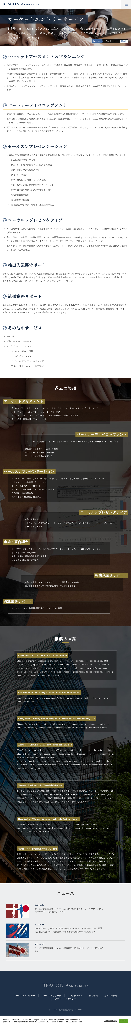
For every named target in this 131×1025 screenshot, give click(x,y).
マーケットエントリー (24, 996)
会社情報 (93, 996)
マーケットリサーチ (51, 996)
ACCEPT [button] (123, 1021)
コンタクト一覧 (75, 996)
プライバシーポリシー (65, 999)
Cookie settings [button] (110, 1021)
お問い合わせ (110, 996)
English (108, 41)
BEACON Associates (21, 4)
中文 (116, 41)
